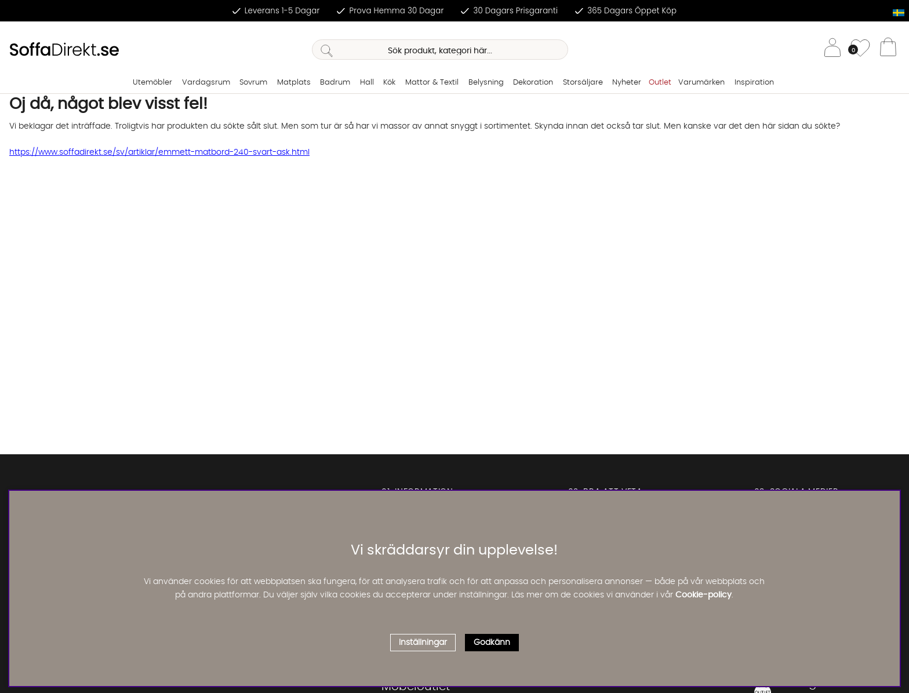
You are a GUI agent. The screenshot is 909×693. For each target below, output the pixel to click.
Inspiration (754, 82)
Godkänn (492, 643)
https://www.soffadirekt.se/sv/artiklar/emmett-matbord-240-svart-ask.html (159, 152)
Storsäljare (583, 82)
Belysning (486, 82)
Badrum (335, 82)
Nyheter (626, 82)
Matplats (294, 82)
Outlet (660, 82)
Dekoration (533, 82)
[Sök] (440, 49)
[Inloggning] (832, 49)
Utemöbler (152, 82)
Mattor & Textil (432, 82)
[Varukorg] (888, 49)
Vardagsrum (206, 82)
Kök (389, 82)
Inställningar (423, 643)
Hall (367, 82)
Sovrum (253, 82)
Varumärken (701, 82)
